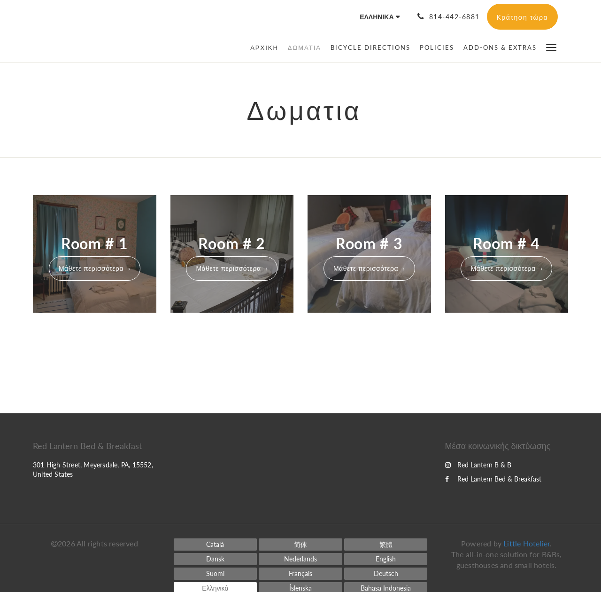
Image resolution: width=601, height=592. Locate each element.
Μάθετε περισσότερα (91, 268)
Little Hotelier (526, 543)
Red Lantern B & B (478, 465)
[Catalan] (215, 544)
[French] (300, 574)
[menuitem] (266, 47)
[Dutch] (300, 559)
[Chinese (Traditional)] (386, 544)
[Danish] (215, 559)
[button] (551, 46)
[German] (386, 574)
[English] (386, 559)
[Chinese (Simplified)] (300, 544)
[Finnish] (215, 574)
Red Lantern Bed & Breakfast (493, 479)
